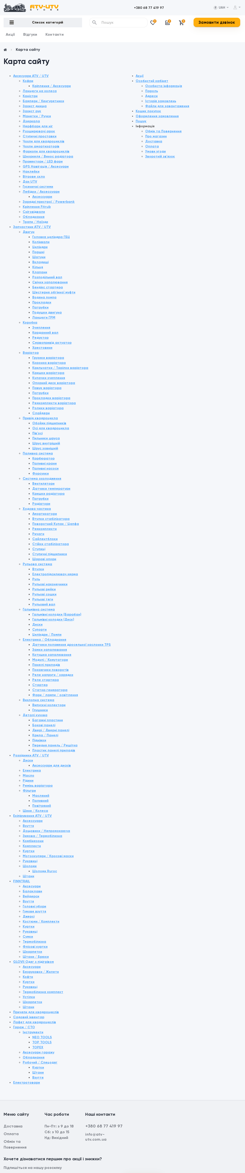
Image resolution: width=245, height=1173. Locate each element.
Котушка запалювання (51, 655)
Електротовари (26, 1082)
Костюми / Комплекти (41, 921)
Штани (28, 876)
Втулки (38, 569)
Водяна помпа (44, 297)
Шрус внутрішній (46, 443)
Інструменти (33, 1032)
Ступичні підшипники (49, 554)
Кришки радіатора (48, 494)
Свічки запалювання (50, 282)
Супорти (39, 629)
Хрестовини (42, 348)
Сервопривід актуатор (52, 343)
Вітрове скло (34, 176)
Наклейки (31, 171)
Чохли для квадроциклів (43, 141)
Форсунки (40, 473)
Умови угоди (155, 151)
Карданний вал (45, 333)
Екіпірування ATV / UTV (32, 816)
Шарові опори (44, 559)
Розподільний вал (47, 277)
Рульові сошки (44, 594)
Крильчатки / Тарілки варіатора (60, 368)
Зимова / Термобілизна (42, 836)
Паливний (40, 801)
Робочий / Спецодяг (40, 1062)
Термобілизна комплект (43, 992)
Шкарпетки (32, 952)
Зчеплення (41, 327)
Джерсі (28, 916)
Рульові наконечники (49, 584)
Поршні (38, 252)
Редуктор (40, 338)
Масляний (40, 796)
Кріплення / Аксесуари (51, 86)
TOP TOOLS (42, 1042)
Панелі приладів (46, 665)
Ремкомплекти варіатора (54, 403)
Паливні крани (44, 463)
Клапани (39, 272)
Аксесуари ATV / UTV (31, 76)
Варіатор (31, 353)
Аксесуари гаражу (38, 1052)
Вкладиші (40, 262)
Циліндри (40, 247)
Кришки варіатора (48, 373)
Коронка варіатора (49, 363)
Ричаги (38, 534)
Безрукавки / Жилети (41, 972)
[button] (149, 8)
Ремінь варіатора (38, 786)
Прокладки (41, 302)
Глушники (40, 710)
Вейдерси (31, 896)
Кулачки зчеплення (48, 378)
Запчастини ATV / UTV (32, 227)
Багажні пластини (47, 720)
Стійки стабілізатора (50, 544)
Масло (28, 775)
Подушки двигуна (47, 312)
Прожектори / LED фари (43, 161)
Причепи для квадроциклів (36, 1012)
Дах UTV (30, 182)
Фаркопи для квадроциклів (46, 151)
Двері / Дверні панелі (50, 730)
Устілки (29, 997)
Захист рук (32, 111)
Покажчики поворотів (50, 670)
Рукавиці (30, 861)
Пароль (151, 91)
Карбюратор (43, 458)
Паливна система (38, 453)
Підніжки (39, 740)
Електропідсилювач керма (55, 574)
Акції (10, 34)
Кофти (28, 977)
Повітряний (41, 806)
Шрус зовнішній (45, 448)
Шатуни (38, 257)
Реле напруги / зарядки (52, 675)
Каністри (30, 96)
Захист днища (35, 106)
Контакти (54, 34)
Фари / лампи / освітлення (55, 695)
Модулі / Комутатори (50, 660)
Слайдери (41, 413)
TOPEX (37, 1047)
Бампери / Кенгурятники (43, 101)
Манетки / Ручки (37, 116)
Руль (36, 579)
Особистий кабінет (152, 81)
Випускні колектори (49, 705)
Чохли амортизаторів (41, 146)
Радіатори (41, 504)
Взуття (28, 826)
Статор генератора (49, 690)
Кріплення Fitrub (37, 207)
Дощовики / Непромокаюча (46, 831)
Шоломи (30, 866)
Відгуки (30, 34)
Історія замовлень (160, 101)
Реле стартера (45, 680)
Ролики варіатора (48, 408)
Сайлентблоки (45, 539)
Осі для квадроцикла (50, 428)
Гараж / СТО (24, 1027)
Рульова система (37, 564)
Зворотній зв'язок (160, 156)
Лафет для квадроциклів (34, 1022)
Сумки (28, 937)
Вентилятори (43, 484)
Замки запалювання (49, 650)
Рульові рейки (44, 589)
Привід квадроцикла (40, 418)
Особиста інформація (163, 86)
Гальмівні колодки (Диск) (53, 619)
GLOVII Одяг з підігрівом (33, 962)
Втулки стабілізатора (51, 519)
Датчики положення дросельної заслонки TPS (71, 645)
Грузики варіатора (48, 358)
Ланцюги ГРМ (43, 317)
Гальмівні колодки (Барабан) (56, 614)
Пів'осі (37, 433)
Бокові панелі (43, 725)
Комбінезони (33, 841)
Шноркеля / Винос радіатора (48, 156)
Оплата (152, 146)
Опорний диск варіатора (53, 383)
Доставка (153, 141)
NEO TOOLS (42, 1037)
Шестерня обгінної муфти (53, 292)
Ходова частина (37, 509)
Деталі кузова (35, 715)
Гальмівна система (39, 609)
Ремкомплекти (44, 529)
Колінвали (41, 242)
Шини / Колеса (35, 811)
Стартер (40, 685)
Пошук (141, 121)
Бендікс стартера (47, 287)
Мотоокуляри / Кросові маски (48, 856)
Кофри (28, 81)
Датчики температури (51, 489)
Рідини (28, 780)
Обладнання (34, 217)
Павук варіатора (46, 388)
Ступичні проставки (39, 136)
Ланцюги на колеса (40, 91)
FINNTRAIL (21, 881)
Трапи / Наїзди (35, 222)
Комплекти (32, 846)
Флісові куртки (35, 947)
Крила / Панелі (45, 735)
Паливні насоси (45, 468)
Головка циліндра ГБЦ (51, 237)
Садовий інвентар (28, 1017)
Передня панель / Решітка (55, 745)
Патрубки (40, 307)
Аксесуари (32, 886)
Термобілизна (34, 942)
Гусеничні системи (38, 187)
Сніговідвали (34, 212)
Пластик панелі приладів (53, 750)
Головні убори (34, 906)
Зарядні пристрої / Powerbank (49, 202)
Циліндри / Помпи (46, 635)
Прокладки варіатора (51, 398)
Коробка (30, 322)
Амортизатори (44, 514)
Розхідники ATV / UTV (31, 755)
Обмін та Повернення (163, 131)
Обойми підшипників (49, 423)
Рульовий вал (43, 604)
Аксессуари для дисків (51, 765)
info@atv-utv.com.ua (95, 1137)
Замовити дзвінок (217, 22)
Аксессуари (42, 197)
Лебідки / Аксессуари (41, 192)
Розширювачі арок (39, 131)
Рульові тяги (42, 599)
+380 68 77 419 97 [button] (103, 1126)
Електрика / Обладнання (44, 640)
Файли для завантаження (167, 106)
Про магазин (156, 136)
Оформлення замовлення (157, 116)
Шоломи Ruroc (44, 871)
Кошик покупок (148, 111)
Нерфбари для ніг (38, 126)
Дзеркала (31, 121)
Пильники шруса (46, 438)
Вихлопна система (38, 700)
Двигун (28, 232)
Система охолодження (42, 478)
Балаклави (32, 891)
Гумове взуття (34, 911)
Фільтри (29, 791)
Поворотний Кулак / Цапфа (55, 524)
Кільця (37, 267)
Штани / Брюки (36, 957)
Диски (37, 624)
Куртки (28, 851)
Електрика (32, 770)
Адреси (151, 96)
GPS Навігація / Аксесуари (46, 166)
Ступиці (38, 549)
